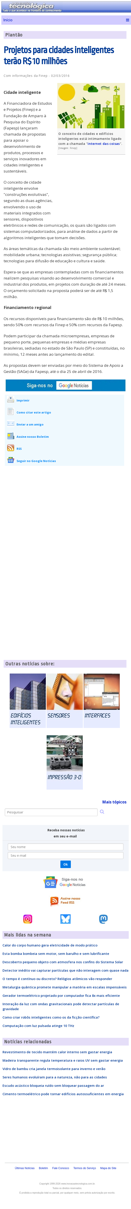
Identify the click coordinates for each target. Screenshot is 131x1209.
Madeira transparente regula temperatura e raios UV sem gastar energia (62, 1060)
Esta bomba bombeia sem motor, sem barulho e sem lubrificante (55, 953)
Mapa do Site (108, 1168)
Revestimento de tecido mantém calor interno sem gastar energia (57, 1052)
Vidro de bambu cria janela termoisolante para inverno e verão (53, 1068)
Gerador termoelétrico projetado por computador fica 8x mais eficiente (61, 995)
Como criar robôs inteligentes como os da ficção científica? (50, 1017)
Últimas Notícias (25, 1168)
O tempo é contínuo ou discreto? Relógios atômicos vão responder (57, 978)
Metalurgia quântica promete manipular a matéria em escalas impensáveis (64, 987)
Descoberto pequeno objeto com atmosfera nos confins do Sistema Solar (62, 962)
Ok (65, 864)
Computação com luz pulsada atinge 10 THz (38, 1025)
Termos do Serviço (84, 1168)
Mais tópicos (114, 802)
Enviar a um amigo (30, 424)
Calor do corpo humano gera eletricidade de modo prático (49, 945)
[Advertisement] (92, 191)
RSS (19, 449)
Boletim (43, 1168)
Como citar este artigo (34, 412)
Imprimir (23, 400)
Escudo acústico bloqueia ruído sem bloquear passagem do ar (53, 1085)
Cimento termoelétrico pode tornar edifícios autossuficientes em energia (63, 1094)
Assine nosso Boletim (33, 437)
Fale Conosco (60, 1168)
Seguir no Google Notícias (36, 461)
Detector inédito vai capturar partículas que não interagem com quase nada (65, 970)
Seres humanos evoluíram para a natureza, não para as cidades (54, 1077)
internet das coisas (104, 143)
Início (7, 19)
